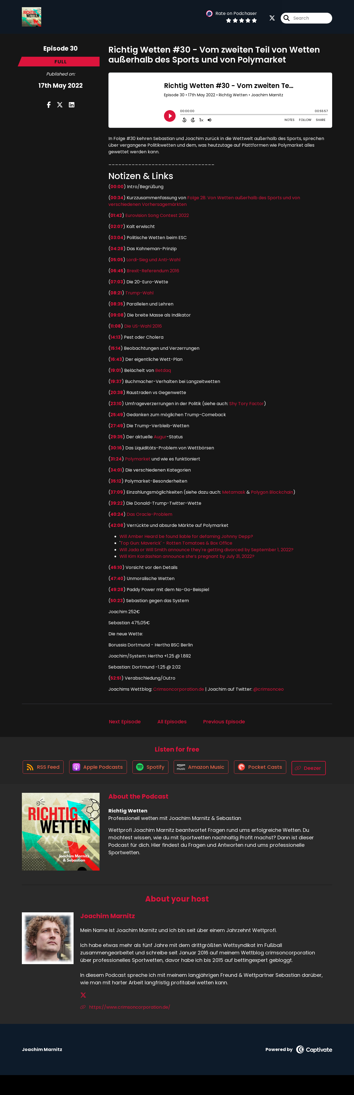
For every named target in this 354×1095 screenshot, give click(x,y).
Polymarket (137, 459)
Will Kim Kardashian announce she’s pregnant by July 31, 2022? (186, 556)
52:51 (115, 678)
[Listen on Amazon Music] (223, 768)
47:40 (116, 578)
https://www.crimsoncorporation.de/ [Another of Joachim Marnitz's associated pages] (125, 1027)
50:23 (116, 600)
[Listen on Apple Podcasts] (116, 768)
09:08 (117, 315)
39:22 (116, 503)
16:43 (116, 359)
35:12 (115, 481)
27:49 (116, 426)
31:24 (116, 459)
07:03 (116, 282)
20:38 (116, 392)
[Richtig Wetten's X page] (272, 19)
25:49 (116, 414)
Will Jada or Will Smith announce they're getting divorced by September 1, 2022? (206, 550)
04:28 (116, 248)
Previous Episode (224, 721)
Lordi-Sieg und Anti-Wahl (153, 260)
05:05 (116, 260)
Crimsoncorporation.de (178, 689)
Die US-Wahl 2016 (143, 326)
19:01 (115, 370)
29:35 (116, 437)
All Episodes (172, 721)
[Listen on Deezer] (174, 788)
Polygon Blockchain (272, 492)
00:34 (116, 198)
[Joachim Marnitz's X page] (83, 1015)
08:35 (116, 304)
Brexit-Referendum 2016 (153, 271)
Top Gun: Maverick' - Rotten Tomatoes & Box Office (176, 543)
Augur (160, 437)
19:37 (116, 381)
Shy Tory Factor (246, 403)
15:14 (115, 348)
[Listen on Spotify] (170, 768)
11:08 (115, 326)
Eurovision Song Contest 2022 (157, 215)
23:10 (116, 403)
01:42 (116, 215)
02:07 (116, 226)
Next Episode (125, 721)
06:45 (116, 271)
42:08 (116, 525)
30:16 (116, 448)
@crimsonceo (268, 689)
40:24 (116, 514)
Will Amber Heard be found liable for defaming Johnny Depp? (186, 536)
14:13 (115, 337)
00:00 (117, 186)
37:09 (116, 492)
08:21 (116, 293)
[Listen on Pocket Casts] (283, 768)
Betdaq (163, 370)
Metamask (233, 492)
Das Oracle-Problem (149, 514)
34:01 (116, 470)
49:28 (116, 589)
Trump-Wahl (139, 293)
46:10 (116, 567)
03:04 (116, 237)
